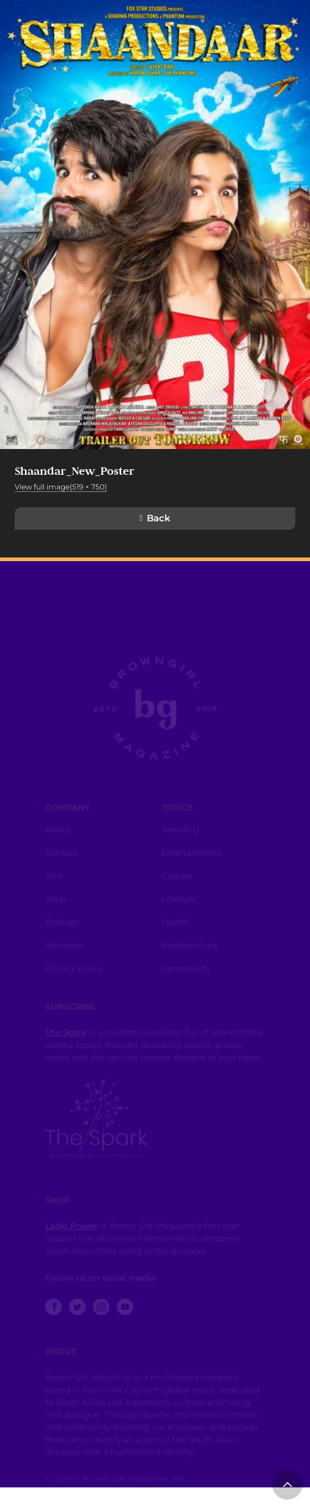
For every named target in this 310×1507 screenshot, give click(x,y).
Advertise (64, 951)
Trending (180, 835)
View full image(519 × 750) (61, 486)
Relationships (189, 951)
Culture (176, 882)
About (57, 835)
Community (185, 975)
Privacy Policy (74, 975)
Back (159, 518)
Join (53, 882)
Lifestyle (178, 905)
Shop (55, 905)
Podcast (62, 928)
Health (175, 928)
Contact (61, 859)
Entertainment (191, 859)
